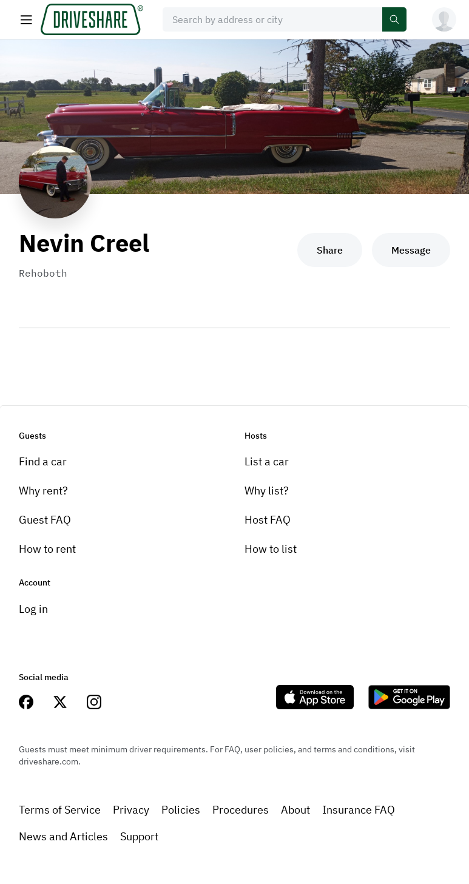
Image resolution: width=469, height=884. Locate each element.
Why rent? (43, 491)
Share (330, 250)
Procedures (240, 810)
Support (139, 836)
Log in (33, 609)
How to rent (47, 549)
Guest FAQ (45, 520)
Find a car (43, 461)
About (295, 810)
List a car (267, 461)
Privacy (131, 810)
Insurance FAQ (358, 810)
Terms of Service (60, 810)
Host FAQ (268, 520)
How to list (271, 549)
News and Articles (63, 836)
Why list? (267, 491)
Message (411, 250)
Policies (180, 810)
